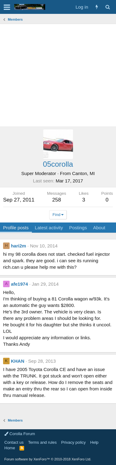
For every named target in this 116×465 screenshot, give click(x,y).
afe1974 (19, 284)
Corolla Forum (19, 433)
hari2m (18, 245)
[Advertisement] (58, 75)
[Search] (107, 7)
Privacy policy (73, 442)
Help (94, 442)
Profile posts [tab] (16, 227)
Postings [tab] (78, 227)
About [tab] (99, 227)
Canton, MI (83, 173)
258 (56, 200)
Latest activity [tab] (49, 227)
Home (9, 448)
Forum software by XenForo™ (47, 459)
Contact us (14, 442)
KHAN (17, 361)
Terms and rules (42, 442)
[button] (7, 7)
